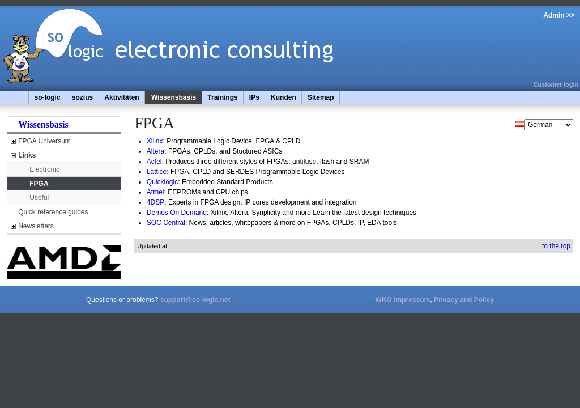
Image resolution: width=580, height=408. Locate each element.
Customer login (556, 84)
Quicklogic (162, 182)
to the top (556, 246)
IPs (254, 97)
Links (27, 155)
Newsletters (36, 226)
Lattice (157, 172)
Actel (154, 161)
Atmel (155, 192)
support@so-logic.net (195, 300)
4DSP (155, 202)
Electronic (44, 169)
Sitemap (321, 97)
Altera (155, 151)
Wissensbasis (173, 97)
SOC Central (166, 223)
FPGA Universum (44, 141)
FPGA (38, 184)
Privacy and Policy (464, 300)
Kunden (283, 97)
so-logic (48, 97)
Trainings (222, 97)
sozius (82, 97)
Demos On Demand (177, 212)
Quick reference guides (53, 212)
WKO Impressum (403, 300)
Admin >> (558, 15)
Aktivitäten (121, 97)
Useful (39, 198)
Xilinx (155, 141)
